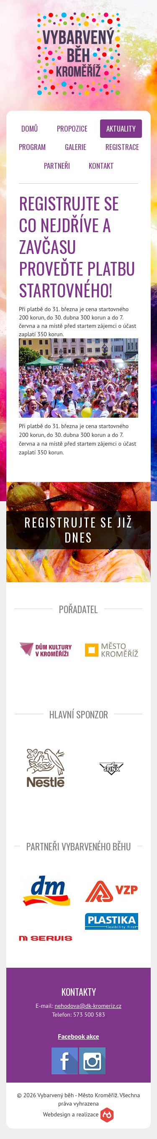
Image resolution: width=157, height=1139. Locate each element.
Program (32, 147)
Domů (29, 128)
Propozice (72, 128)
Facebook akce (78, 1036)
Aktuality (121, 128)
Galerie (75, 147)
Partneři (57, 165)
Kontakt (101, 165)
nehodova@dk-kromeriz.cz (87, 1006)
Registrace (122, 147)
